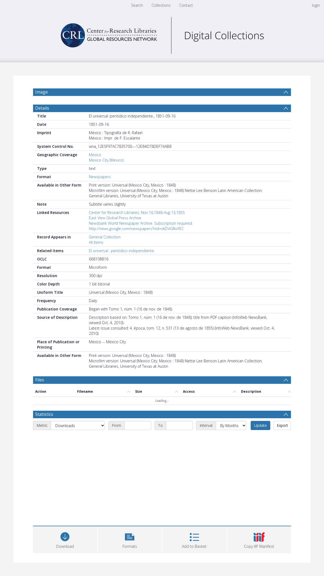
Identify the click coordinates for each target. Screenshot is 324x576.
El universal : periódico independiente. (122, 250)
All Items (96, 242)
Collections (161, 5)
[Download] (65, 539)
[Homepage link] (162, 34)
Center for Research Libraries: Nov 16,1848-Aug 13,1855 (137, 212)
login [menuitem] (316, 5)
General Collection (105, 236)
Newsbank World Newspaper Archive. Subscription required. (141, 223)
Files (39, 380)
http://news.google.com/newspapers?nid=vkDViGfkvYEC (136, 228)
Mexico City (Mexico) (106, 160)
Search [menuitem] (137, 5)
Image (41, 92)
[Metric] (78, 425)
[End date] (179, 425)
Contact (186, 5)
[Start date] (137, 425)
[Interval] (231, 425)
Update (260, 425)
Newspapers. (100, 176)
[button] (130, 539)
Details (42, 108)
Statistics (44, 414)
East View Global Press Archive (115, 217)
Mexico (95, 154)
